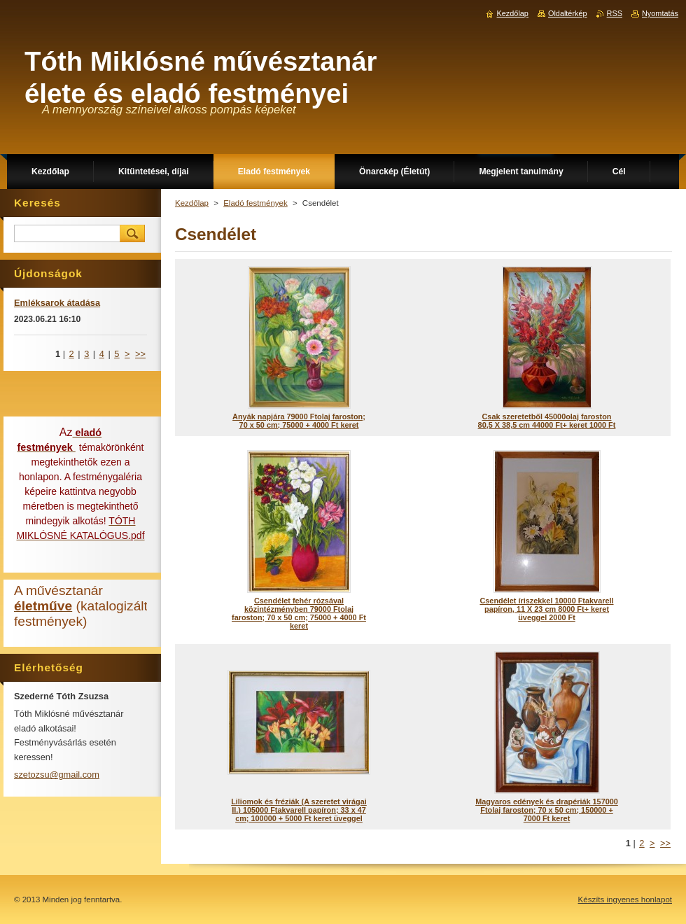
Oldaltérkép (567, 13)
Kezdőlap (192, 203)
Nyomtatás (660, 13)
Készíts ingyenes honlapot (625, 899)
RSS (614, 13)
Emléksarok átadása (57, 303)
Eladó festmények (255, 203)
